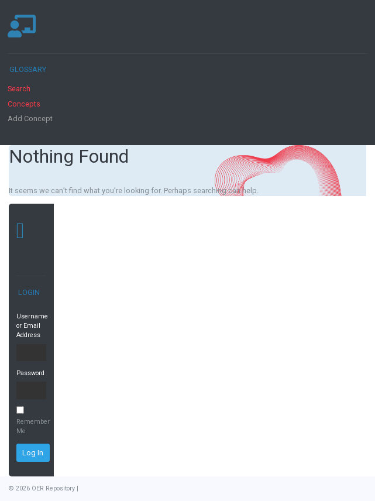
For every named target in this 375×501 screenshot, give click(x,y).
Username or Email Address (31, 326)
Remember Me (31, 420)
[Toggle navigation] (354, 26)
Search (19, 88)
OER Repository (53, 488)
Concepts (24, 103)
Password (30, 373)
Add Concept (30, 118)
